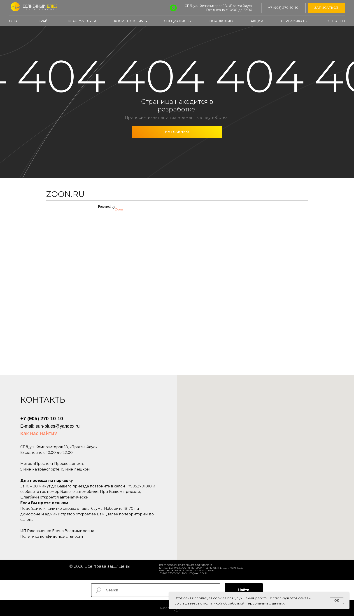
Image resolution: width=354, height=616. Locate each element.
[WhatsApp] (173, 8)
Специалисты (177, 21)
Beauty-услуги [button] (82, 21)
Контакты (335, 21)
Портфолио (221, 21)
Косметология (129, 21)
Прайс (44, 21)
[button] (326, 8)
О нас (14, 21)
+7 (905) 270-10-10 (41, 418)
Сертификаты (294, 21)
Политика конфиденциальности (51, 536)
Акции (257, 21)
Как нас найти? (38, 433)
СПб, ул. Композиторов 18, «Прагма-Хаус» (218, 6)
